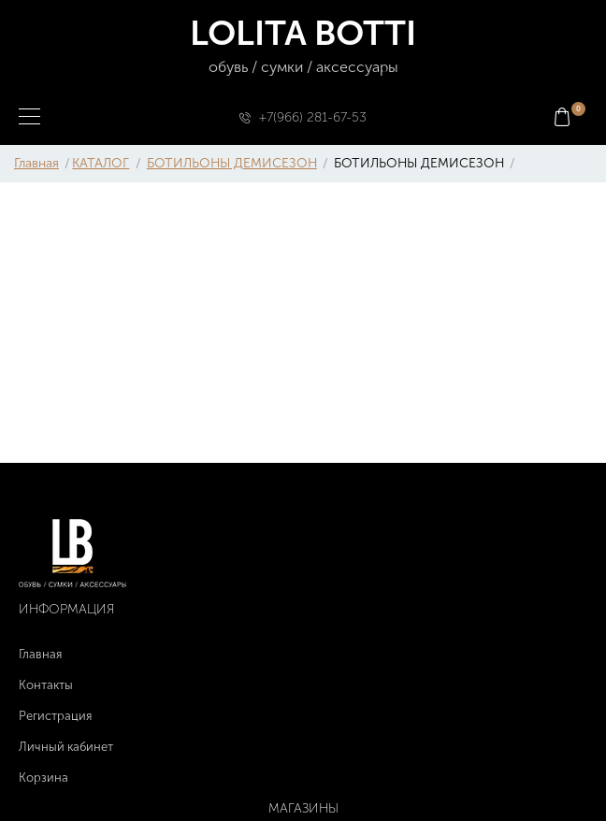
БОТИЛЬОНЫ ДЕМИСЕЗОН (232, 163)
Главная (36, 163)
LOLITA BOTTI (303, 46)
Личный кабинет (66, 747)
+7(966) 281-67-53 (313, 117)
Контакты (46, 685)
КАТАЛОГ (100, 163)
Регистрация (55, 716)
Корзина (43, 778)
